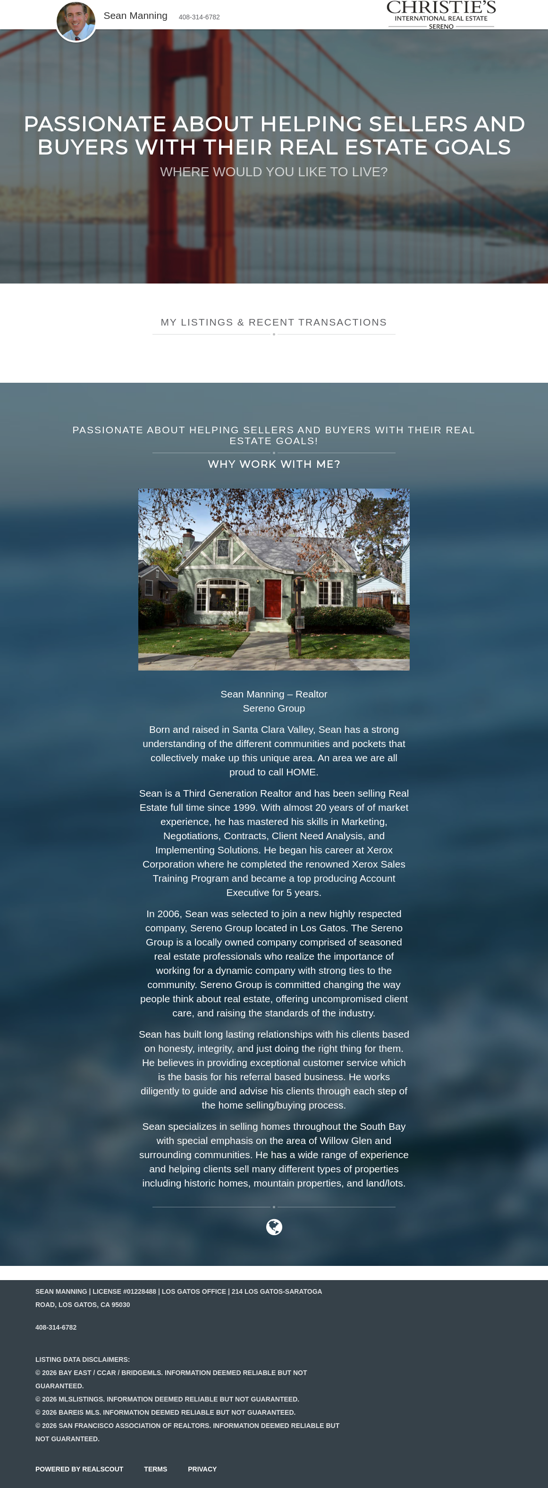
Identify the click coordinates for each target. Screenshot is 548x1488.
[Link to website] (274, 1231)
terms (155, 1469)
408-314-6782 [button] (199, 17)
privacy (202, 1469)
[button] (76, 4)
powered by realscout (79, 1469)
